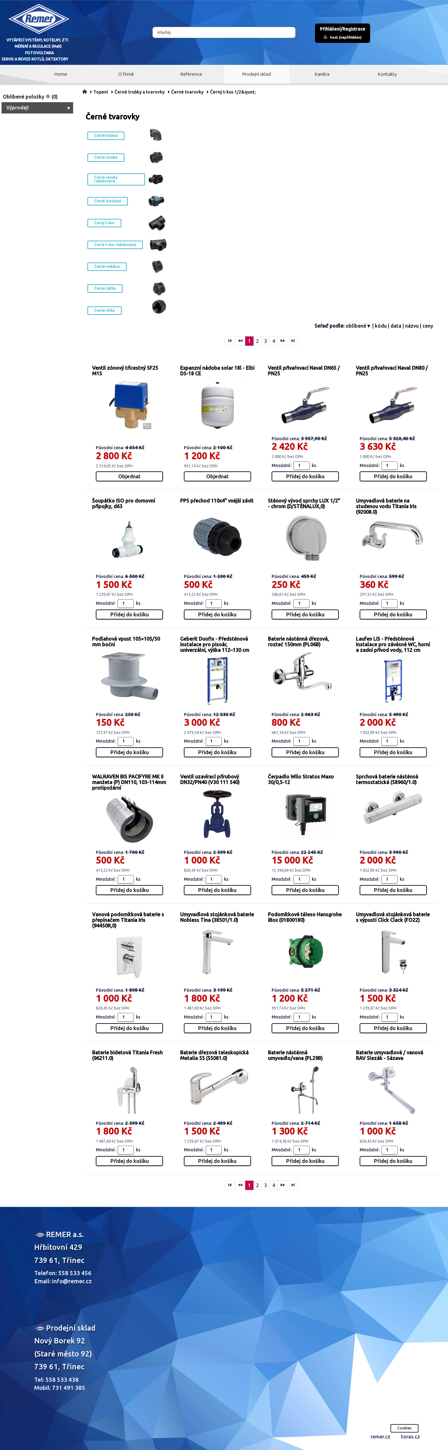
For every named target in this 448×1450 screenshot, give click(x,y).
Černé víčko (104, 310)
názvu (412, 326)
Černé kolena (106, 135)
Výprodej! (39, 107)
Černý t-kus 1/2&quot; (233, 91)
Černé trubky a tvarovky (139, 91)
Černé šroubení (107, 201)
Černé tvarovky (187, 91)
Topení (100, 91)
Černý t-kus (104, 223)
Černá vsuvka (106, 157)
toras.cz (410, 1436)
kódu (381, 326)
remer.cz (380, 1436)
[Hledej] (224, 32)
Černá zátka (105, 288)
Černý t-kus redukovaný (115, 245)
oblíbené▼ (358, 326)
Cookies (404, 1428)
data (395, 326)
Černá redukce (107, 266)
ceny (427, 326)
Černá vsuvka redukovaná (106, 179)
